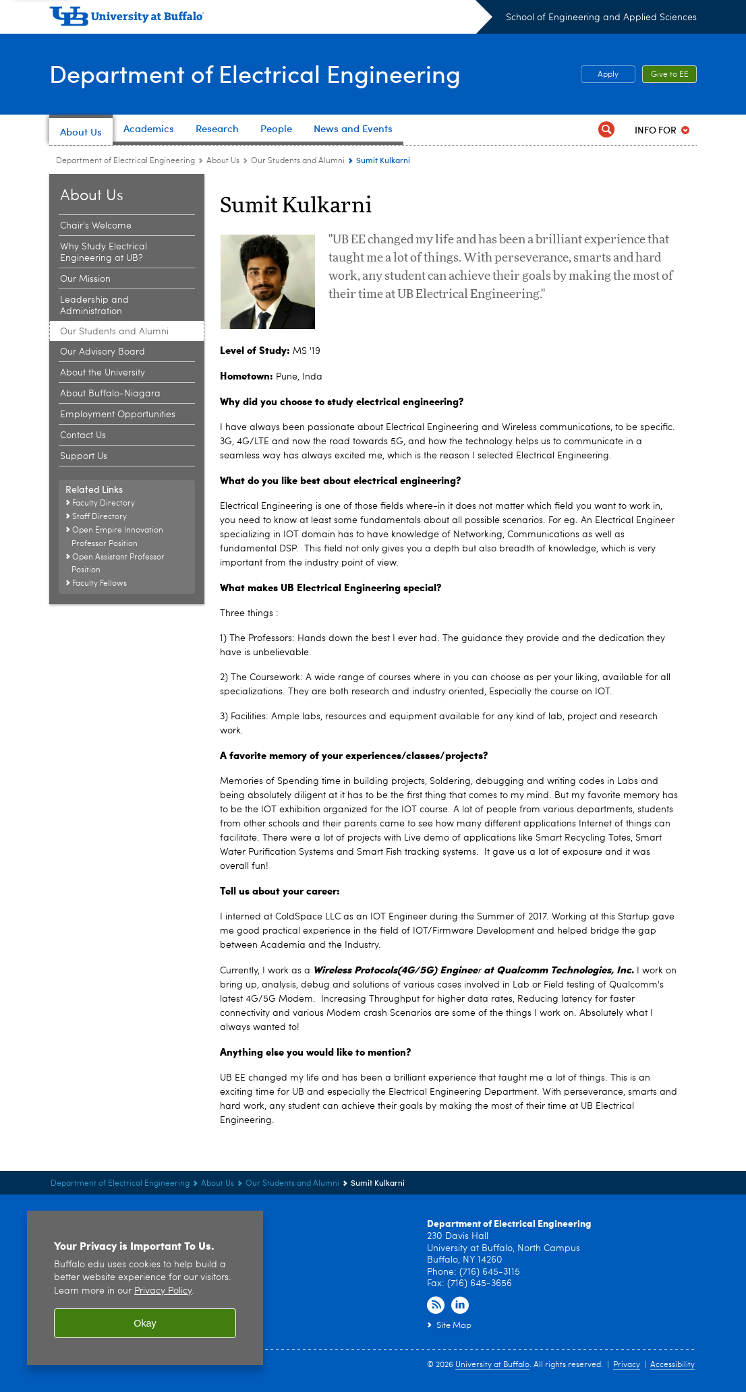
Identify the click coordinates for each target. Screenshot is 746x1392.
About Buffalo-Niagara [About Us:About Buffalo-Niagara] (110, 393)
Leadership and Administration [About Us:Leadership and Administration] (94, 305)
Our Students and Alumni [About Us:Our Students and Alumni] (298, 161)
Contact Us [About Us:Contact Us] (83, 435)
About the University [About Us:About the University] (102, 372)
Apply (608, 75)
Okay (145, 1323)
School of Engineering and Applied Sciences (601, 17)
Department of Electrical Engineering (255, 73)
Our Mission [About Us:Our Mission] (85, 279)
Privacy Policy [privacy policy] (163, 1291)
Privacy (626, 1365)
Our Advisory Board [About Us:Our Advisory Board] (102, 352)
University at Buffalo (492, 1365)
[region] (145, 1288)
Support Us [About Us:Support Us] (83, 456)
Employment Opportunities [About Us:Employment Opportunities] (117, 414)
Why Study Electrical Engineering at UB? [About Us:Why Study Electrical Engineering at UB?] (103, 252)
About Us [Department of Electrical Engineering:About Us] (222, 161)
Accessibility (672, 1365)
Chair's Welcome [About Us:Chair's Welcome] (96, 226)
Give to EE (670, 75)
